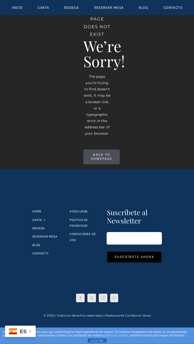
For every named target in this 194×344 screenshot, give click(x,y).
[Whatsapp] (114, 298)
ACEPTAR (96, 340)
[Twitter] (91, 298)
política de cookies (115, 335)
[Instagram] (103, 298)
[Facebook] (80, 298)
